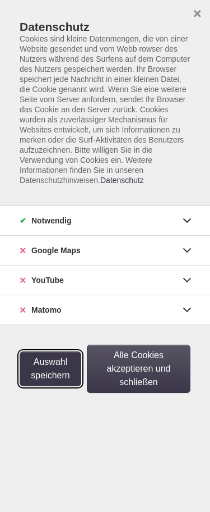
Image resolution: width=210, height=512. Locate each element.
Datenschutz (122, 180)
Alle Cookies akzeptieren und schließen (139, 368)
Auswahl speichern (50, 368)
